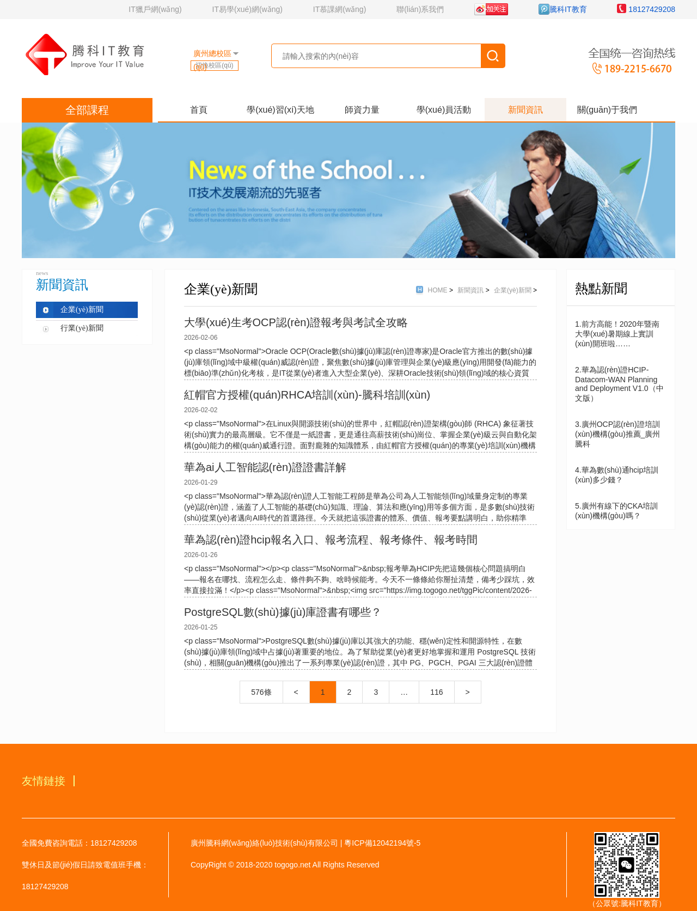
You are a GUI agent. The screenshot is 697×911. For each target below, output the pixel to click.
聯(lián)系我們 (420, 9)
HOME (438, 290)
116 (436, 692)
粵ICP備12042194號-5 (382, 843)
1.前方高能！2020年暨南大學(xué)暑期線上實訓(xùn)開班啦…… (617, 334)
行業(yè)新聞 (81, 328)
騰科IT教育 (562, 9)
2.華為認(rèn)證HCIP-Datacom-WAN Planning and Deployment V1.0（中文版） (619, 383)
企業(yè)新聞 (81, 309)
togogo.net (292, 864)
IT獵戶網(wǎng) (155, 9)
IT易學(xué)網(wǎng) (247, 9)
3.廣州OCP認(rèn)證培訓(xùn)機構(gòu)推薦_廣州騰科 (617, 434)
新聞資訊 (471, 290)
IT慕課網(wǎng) (339, 9)
